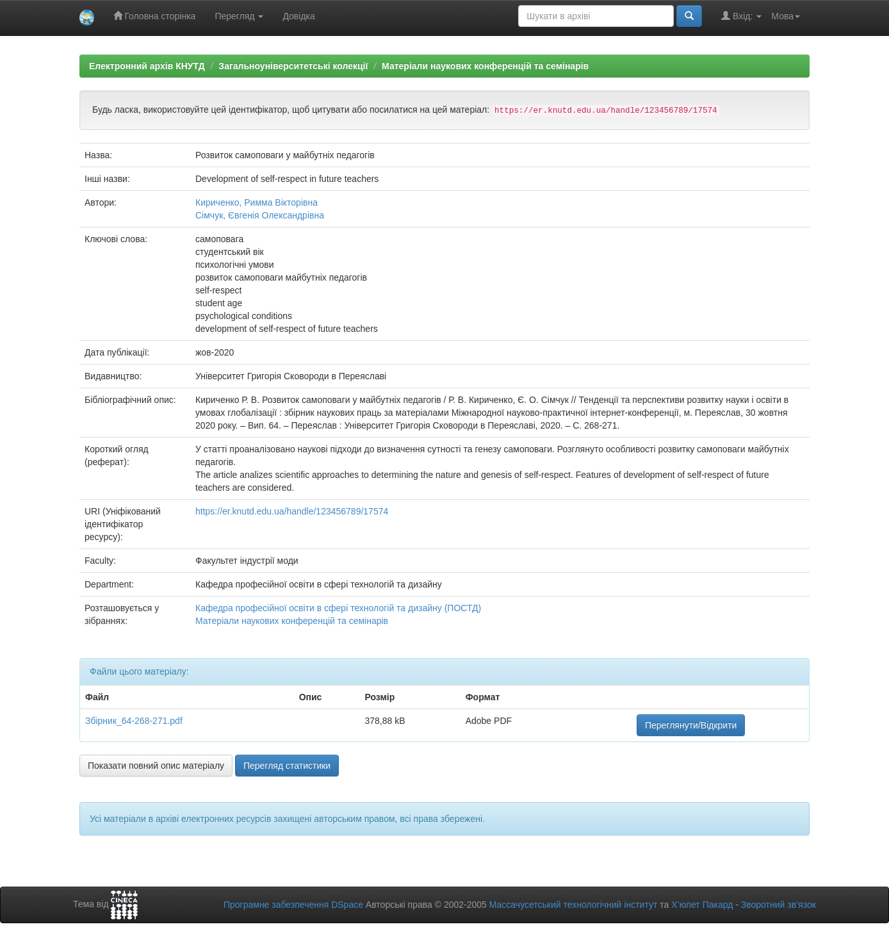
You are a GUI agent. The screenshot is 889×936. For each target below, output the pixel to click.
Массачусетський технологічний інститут (573, 904)
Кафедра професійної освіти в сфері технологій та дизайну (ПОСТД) (338, 608)
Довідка (298, 16)
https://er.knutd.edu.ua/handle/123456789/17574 (291, 511)
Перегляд (239, 16)
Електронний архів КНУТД (147, 66)
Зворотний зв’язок (778, 904)
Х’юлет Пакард (702, 904)
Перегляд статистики (286, 765)
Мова (785, 16)
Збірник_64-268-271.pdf (134, 721)
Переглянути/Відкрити (691, 725)
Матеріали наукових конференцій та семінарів (485, 66)
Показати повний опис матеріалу (156, 765)
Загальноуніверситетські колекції (293, 66)
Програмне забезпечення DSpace (293, 904)
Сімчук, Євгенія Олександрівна (259, 215)
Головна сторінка (154, 15)
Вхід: (741, 15)
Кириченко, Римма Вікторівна (256, 202)
